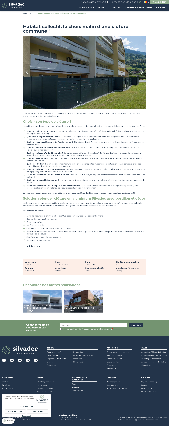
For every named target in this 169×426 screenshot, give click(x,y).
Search (141, 2)
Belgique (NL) (146, 2)
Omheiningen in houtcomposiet (119, 352)
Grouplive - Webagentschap (147, 420)
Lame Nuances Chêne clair (83, 355)
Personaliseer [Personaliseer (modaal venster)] (38, 411)
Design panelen (113, 362)
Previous (27, 72)
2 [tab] (81, 102)
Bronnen (160, 8)
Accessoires (77, 359)
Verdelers (5, 382)
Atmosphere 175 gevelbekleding (153, 352)
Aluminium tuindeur (114, 359)
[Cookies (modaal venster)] (8, 421)
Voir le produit (34, 246)
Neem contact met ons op (124, 2)
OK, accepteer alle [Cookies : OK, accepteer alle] (26, 406)
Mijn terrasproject (43, 385)
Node (32, 13)
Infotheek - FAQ (147, 388)
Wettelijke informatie (126, 420)
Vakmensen (7, 377)
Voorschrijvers (7, 388)
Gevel (144, 348)
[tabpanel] (84, 72)
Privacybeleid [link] (26, 416)
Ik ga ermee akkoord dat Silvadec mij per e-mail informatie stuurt (87, 329)
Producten (86, 8)
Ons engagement (113, 382)
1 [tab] (77, 102)
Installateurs (6, 385)
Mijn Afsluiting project (45, 392)
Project (102, 8)
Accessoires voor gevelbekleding (153, 362)
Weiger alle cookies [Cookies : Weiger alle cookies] (15, 411)
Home (24, 13)
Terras (50, 348)
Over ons (115, 8)
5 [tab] (91, 102)
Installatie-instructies (149, 392)
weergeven (28, 291)
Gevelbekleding (77, 391)
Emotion (50, 362)
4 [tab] (87, 102)
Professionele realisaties (138, 8)
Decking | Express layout (46, 388)
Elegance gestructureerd (56, 359)
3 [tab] (84, 102)
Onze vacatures (112, 385)
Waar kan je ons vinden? (94, 2)
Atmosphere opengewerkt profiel (154, 355)
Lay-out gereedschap (149, 382)
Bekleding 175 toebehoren (151, 359)
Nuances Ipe (78, 352)
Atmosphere (51, 365)
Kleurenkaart (78, 362)
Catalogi (144, 385)
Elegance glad (52, 355)
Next (142, 72)
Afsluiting (112, 348)
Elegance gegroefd (54, 352)
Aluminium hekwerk (114, 355)
